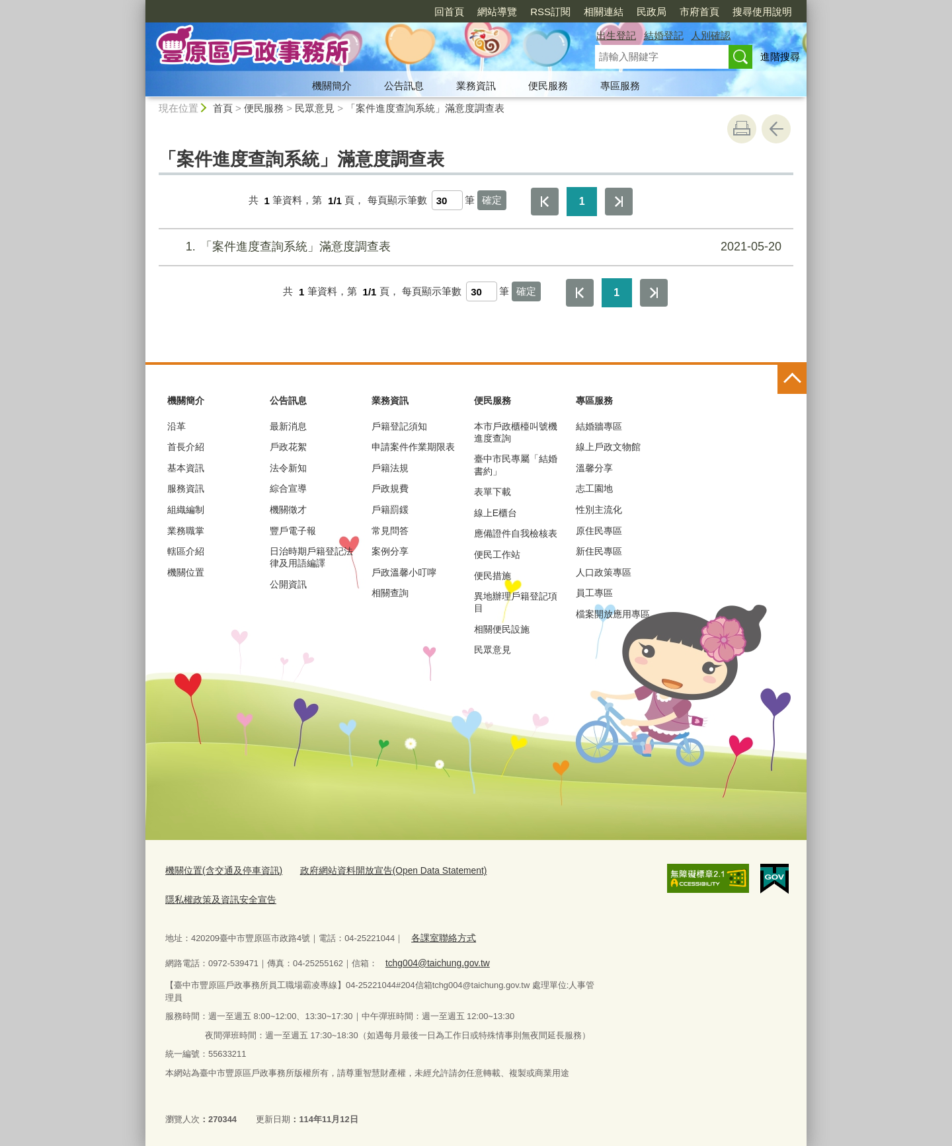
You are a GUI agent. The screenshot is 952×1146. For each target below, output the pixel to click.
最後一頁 (619, 201)
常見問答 (390, 530)
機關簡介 (332, 85)
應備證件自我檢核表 (515, 533)
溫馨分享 (594, 468)
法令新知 (288, 468)
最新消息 (288, 426)
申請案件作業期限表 (413, 446)
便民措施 (492, 575)
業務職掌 (185, 530)
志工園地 (594, 488)
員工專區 (594, 593)
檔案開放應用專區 (613, 614)
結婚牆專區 (599, 426)
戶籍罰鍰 (390, 509)
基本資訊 (185, 468)
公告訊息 (404, 85)
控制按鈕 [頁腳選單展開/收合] (792, 379)
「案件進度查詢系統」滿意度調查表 (425, 108)
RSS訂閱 (550, 11)
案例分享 (390, 551)
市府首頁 (699, 11)
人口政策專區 (603, 572)
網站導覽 (497, 11)
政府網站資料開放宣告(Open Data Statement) (378, 870)
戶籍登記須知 (399, 426)
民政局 (651, 11)
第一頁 (545, 201)
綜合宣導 (288, 488)
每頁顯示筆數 (397, 200)
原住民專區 (599, 530)
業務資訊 (476, 85)
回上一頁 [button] (776, 128)
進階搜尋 (780, 56)
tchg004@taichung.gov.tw (434, 958)
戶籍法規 (390, 468)
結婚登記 (664, 35)
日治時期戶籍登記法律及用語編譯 (311, 557)
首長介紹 (185, 446)
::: (140, 5)
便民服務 (548, 85)
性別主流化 (599, 509)
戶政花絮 (288, 446)
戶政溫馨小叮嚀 (404, 572)
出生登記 (616, 35)
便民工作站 (497, 554)
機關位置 (185, 572)
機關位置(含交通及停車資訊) (219, 870)
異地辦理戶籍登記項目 (515, 602)
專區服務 (620, 85)
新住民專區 (599, 551)
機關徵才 (288, 509)
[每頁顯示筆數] (447, 200)
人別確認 (711, 35)
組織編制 (185, 509)
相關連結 (603, 11)
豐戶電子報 (293, 530)
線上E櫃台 (495, 513)
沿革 (176, 426)
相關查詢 (390, 593)
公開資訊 (288, 584)
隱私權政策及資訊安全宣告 (216, 897)
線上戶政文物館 (608, 446)
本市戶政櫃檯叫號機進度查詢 (515, 432)
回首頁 (449, 11)
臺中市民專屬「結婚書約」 (515, 464)
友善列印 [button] (741, 128)
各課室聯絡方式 (441, 934)
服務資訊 (185, 488)
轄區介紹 (185, 551)
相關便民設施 (502, 629)
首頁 (223, 108)
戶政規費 (390, 488)
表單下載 (492, 491)
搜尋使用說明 (762, 11)
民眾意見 (315, 108)
